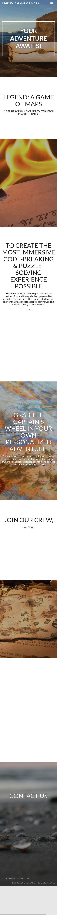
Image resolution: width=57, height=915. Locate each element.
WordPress (51, 883)
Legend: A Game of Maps (20, 3)
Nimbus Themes (31, 883)
